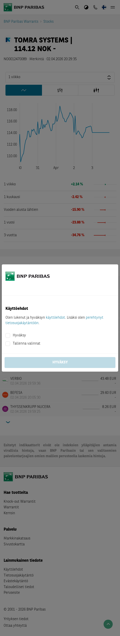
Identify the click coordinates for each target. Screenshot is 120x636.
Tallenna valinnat (26, 343)
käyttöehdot (55, 318)
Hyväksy (19, 335)
